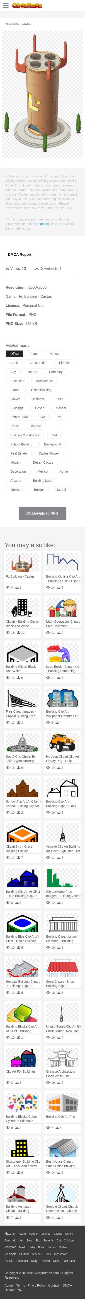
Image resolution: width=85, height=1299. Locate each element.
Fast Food (69, 1261)
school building (21, 444)
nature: (10, 1233)
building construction (25, 435)
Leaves (45, 1233)
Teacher (37, 1254)
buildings (16, 408)
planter (64, 363)
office (14, 354)
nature (32, 372)
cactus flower (49, 453)
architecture (44, 381)
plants (14, 390)
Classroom (60, 1254)
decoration (18, 471)
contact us (46, 224)
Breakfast (22, 1261)
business (38, 399)
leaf (59, 399)
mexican (16, 489)
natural (61, 489)
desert (39, 408)
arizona (15, 480)
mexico (43, 471)
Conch (69, 1233)
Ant (21, 1240)
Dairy (34, 1261)
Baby (32, 1247)
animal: (10, 1240)
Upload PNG (13, 1290)
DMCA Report (19, 254)
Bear (29, 1240)
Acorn (22, 1233)
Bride (41, 1247)
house (53, 354)
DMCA (67, 1285)
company (56, 372)
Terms (20, 1285)
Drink (56, 1261)
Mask (22, 1247)
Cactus (57, 1233)
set (54, 435)
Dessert (45, 1261)
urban (14, 426)
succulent (17, 381)
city (13, 372)
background (52, 444)
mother (63, 1247)
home (63, 471)
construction (38, 363)
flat (42, 417)
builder (39, 489)
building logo (42, 480)
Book (48, 1254)
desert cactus (43, 462)
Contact (53, 1285)
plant (34, 354)
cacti (14, 363)
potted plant (19, 417)
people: (10, 1247)
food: (9, 1261)
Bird (37, 1240)
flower (15, 399)
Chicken (69, 1240)
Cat (59, 1240)
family (52, 1247)
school (61, 408)
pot (59, 417)
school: (10, 1254)
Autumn (33, 1233)
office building (41, 390)
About (9, 1285)
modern (15, 462)
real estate (18, 453)
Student (24, 1254)
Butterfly (48, 1240)
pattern (36, 426)
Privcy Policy (37, 1285)
